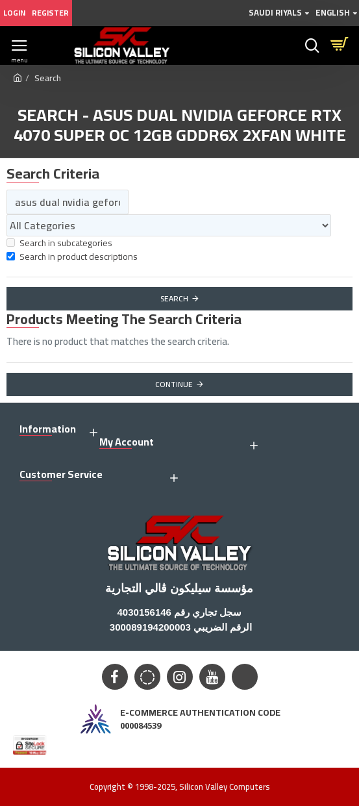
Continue (174, 384)
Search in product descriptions (72, 257)
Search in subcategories (59, 243)
